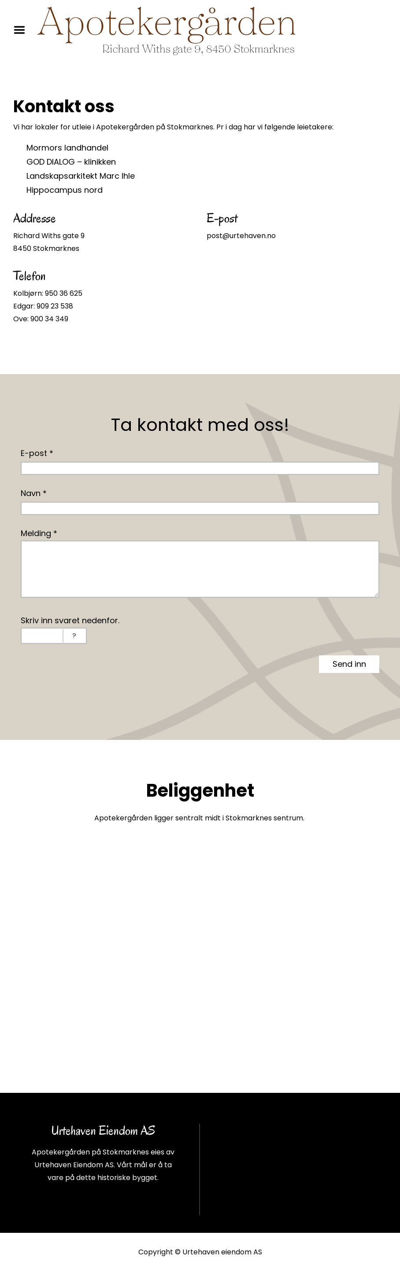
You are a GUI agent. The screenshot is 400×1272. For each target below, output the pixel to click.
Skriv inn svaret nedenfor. (70, 620)
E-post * (37, 453)
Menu (22, 30)
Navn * (34, 493)
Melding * (39, 533)
